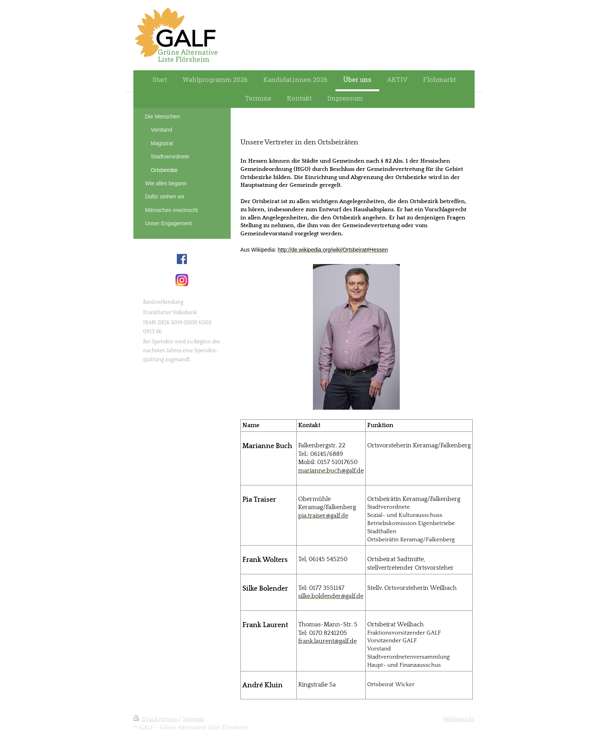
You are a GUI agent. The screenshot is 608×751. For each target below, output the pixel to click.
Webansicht (459, 719)
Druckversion (156, 719)
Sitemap (193, 719)
